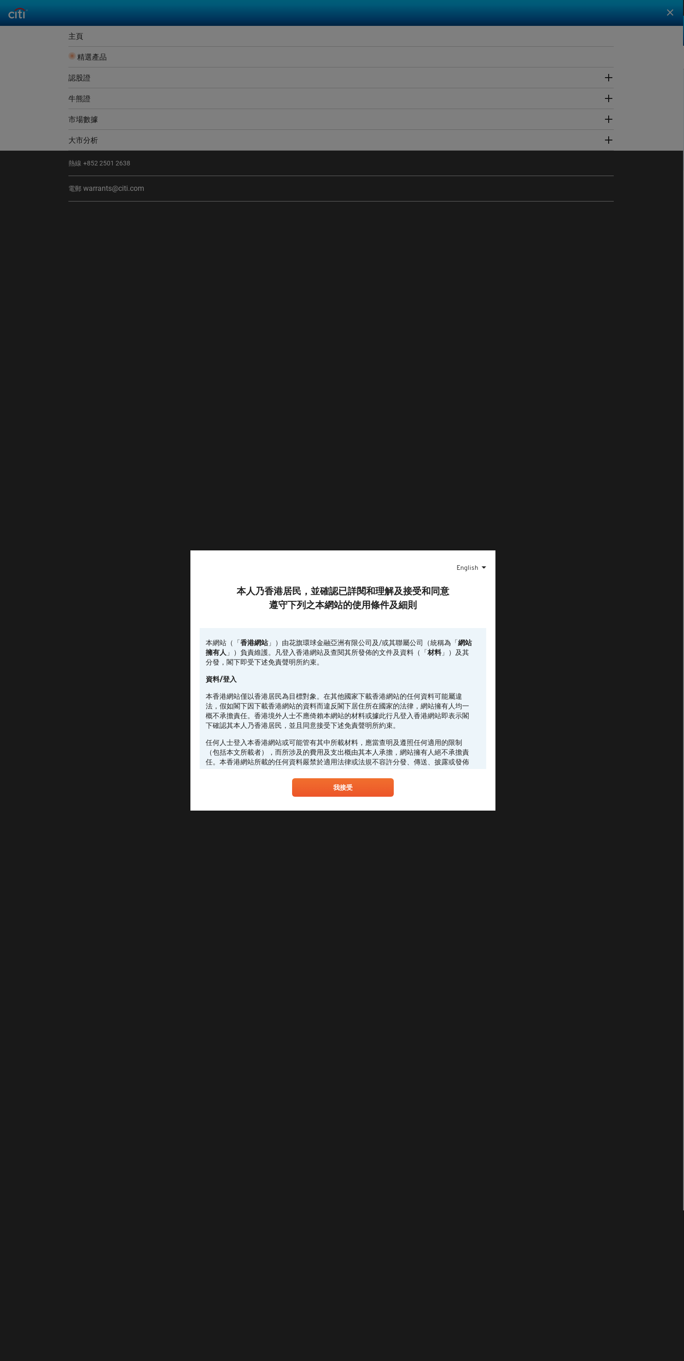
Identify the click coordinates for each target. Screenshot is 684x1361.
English (467, 566)
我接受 (343, 789)
